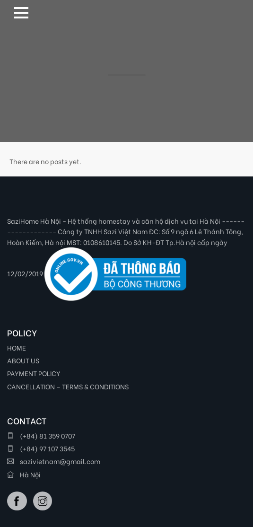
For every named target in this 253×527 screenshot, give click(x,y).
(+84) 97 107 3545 (41, 448)
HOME (16, 347)
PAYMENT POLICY (34, 373)
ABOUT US (23, 360)
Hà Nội (24, 474)
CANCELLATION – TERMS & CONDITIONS (68, 386)
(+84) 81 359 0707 (41, 435)
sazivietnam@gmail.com (53, 461)
